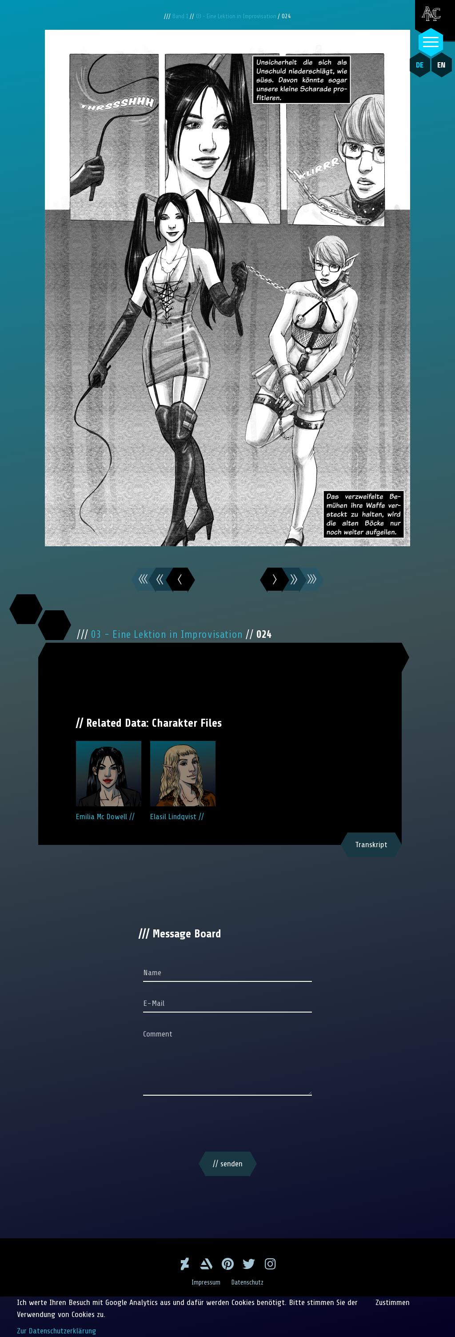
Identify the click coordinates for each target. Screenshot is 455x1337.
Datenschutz (248, 1282)
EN (439, 64)
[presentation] (227, 1125)
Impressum (205, 1282)
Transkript (371, 844)
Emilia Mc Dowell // (108, 781)
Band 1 (178, 16)
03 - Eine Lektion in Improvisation (237, 16)
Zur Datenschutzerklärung (57, 1330)
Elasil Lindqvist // (183, 781)
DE (418, 64)
